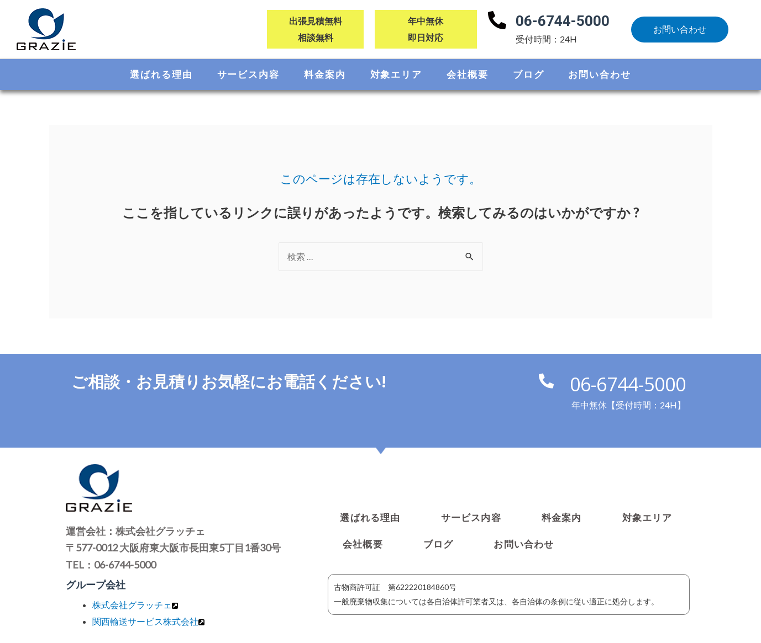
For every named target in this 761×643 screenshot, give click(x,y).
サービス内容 (248, 74)
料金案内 (325, 74)
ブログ (528, 74)
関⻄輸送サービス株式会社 (145, 622)
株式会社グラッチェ (132, 605)
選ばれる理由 (161, 74)
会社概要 (468, 74)
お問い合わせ (599, 74)
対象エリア (396, 74)
